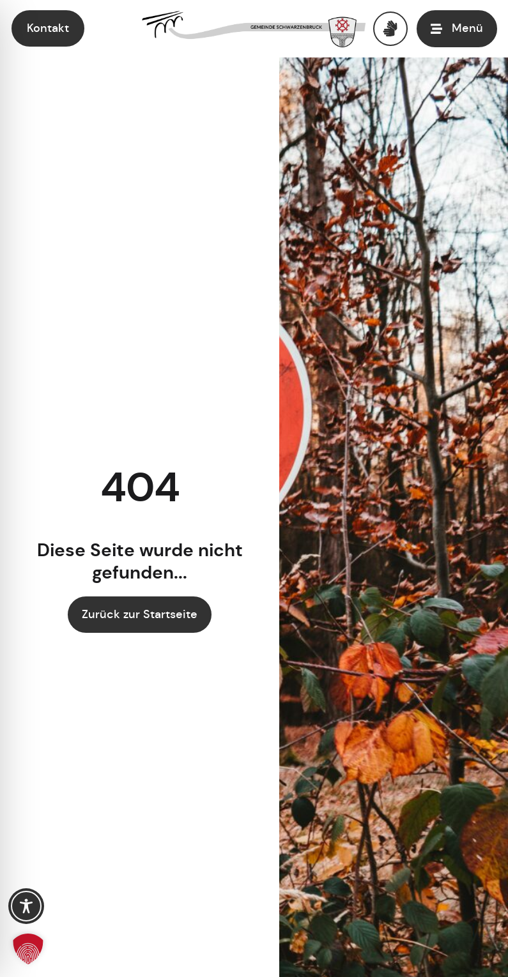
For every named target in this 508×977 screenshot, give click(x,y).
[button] (28, 949)
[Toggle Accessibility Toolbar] (26, 906)
